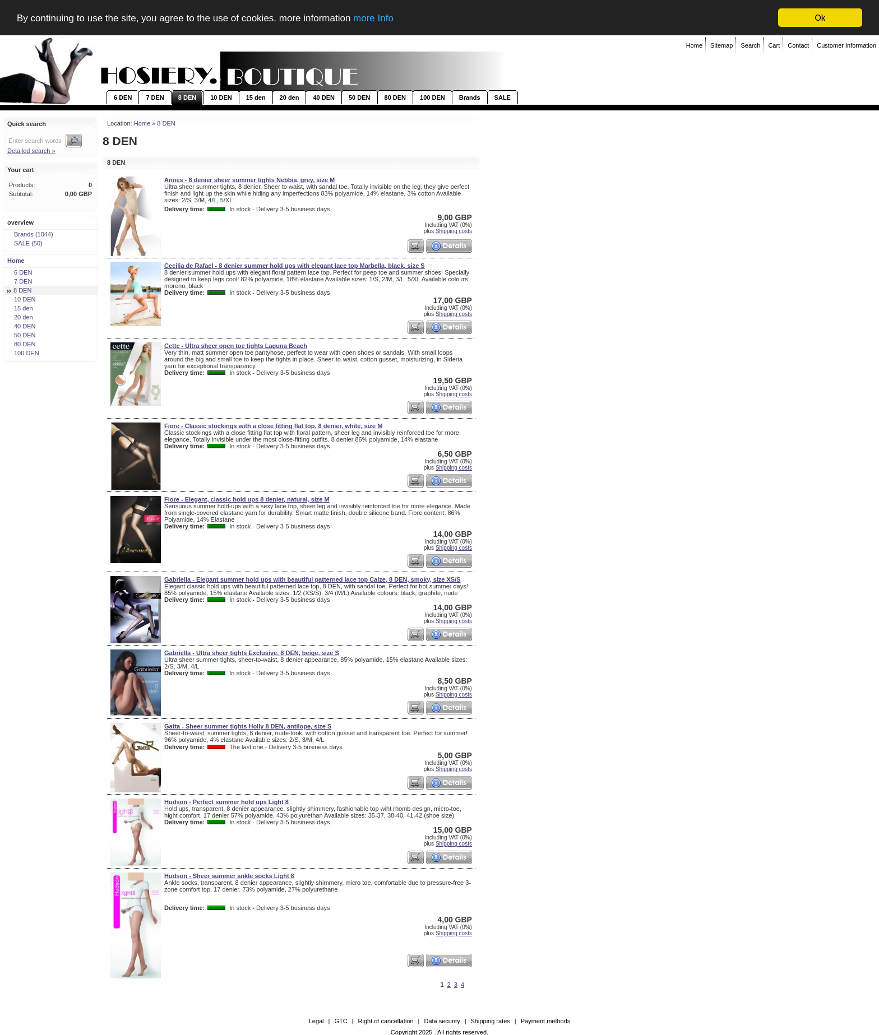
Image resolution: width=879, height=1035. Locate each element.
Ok (820, 18)
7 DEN (155, 97)
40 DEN (324, 97)
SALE (502, 97)
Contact (798, 45)
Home (694, 45)
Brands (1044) (30, 234)
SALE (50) (25, 243)
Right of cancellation (386, 1021)
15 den (256, 97)
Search (750, 45)
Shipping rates (490, 1021)
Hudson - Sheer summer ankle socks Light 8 (229, 875)
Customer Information (846, 45)
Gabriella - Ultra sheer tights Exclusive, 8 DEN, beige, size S (251, 652)
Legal (316, 1021)
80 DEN (395, 97)
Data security (442, 1021)
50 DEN (360, 97)
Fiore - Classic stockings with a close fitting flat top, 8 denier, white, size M (273, 426)
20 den (289, 97)
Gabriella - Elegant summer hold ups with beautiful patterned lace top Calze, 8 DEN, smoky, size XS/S (312, 579)
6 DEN (123, 97)
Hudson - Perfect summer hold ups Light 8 (226, 802)
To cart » (80, 202)
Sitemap (721, 45)
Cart (774, 45)
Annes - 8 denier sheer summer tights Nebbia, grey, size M (249, 180)
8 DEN (187, 97)
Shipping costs (454, 231)
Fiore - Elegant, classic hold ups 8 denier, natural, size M (247, 499)
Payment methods (546, 1021)
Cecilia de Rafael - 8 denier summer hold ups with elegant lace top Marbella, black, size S (294, 265)
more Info (373, 17)
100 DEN (432, 97)
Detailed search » (31, 150)
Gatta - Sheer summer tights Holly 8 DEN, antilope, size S (247, 726)
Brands (469, 97)
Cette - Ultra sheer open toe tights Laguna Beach (235, 345)
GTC (340, 1021)
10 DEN (221, 97)
